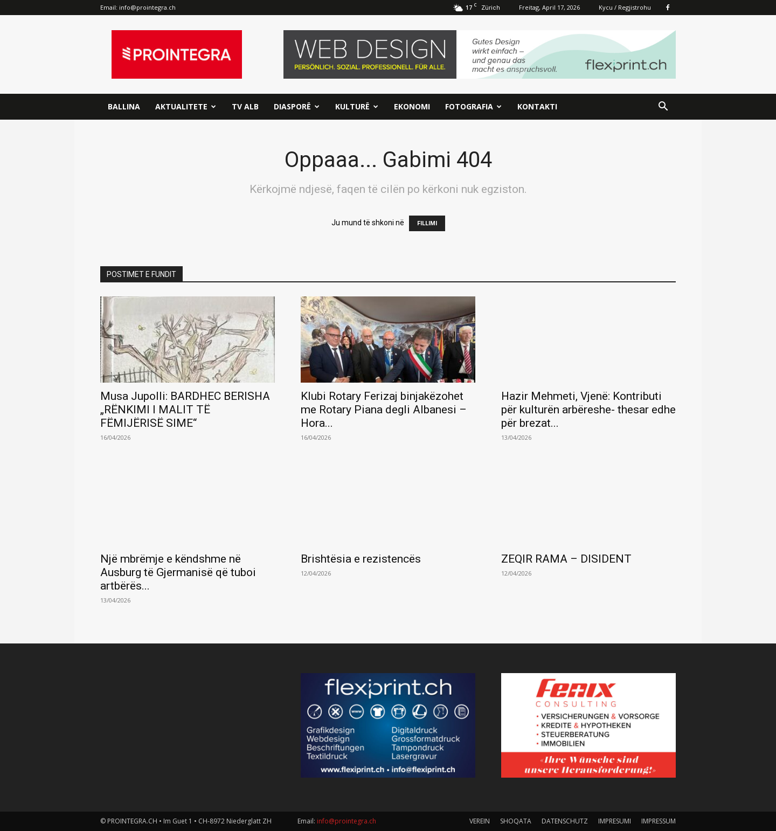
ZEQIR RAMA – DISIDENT (566, 558)
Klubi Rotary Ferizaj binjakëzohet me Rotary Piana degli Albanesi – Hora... (384, 410)
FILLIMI (427, 223)
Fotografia (473, 106)
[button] (663, 107)
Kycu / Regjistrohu (625, 7)
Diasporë (297, 106)
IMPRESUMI (614, 821)
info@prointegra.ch (147, 7)
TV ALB (245, 106)
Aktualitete (185, 106)
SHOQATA (515, 821)
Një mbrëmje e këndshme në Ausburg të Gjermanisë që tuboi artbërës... (178, 572)
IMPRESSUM (658, 821)
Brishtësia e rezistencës (361, 558)
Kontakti (537, 106)
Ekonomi (412, 106)
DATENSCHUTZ (565, 821)
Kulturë (356, 106)
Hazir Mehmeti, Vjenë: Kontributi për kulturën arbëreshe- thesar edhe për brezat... (588, 410)
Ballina (124, 106)
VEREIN (479, 821)
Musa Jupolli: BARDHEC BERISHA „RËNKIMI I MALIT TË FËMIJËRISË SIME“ (185, 410)
